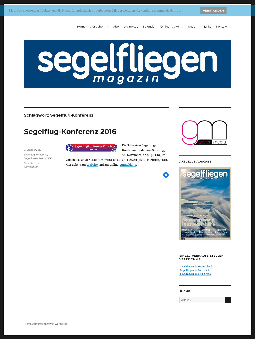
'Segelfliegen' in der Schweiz (195, 273)
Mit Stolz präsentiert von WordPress (47, 323)
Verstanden (213, 10)
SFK (49, 158)
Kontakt (221, 26)
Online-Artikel (170, 26)
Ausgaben (97, 26)
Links (207, 26)
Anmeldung (128, 164)
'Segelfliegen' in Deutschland (195, 266)
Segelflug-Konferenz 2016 (70, 131)
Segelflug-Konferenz (35, 154)
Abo (116, 26)
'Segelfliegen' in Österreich (194, 270)
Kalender (149, 26)
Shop (191, 26)
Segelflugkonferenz (35, 158)
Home (81, 26)
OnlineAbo (131, 26)
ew (25, 145)
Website (92, 164)
